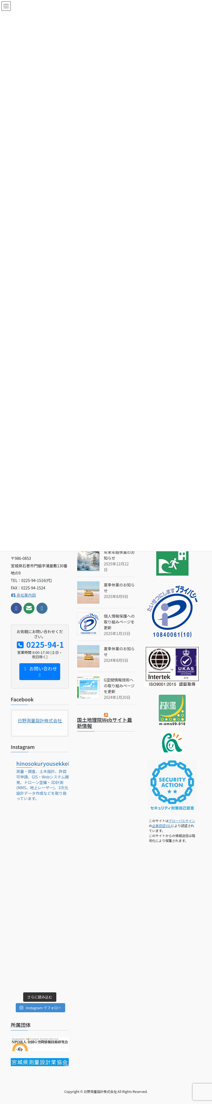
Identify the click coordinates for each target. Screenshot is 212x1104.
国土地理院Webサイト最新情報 (104, 722)
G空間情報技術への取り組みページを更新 (119, 685)
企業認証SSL (161, 825)
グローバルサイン (182, 820)
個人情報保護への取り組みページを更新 (119, 621)
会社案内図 (23, 595)
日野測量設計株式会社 (40, 720)
